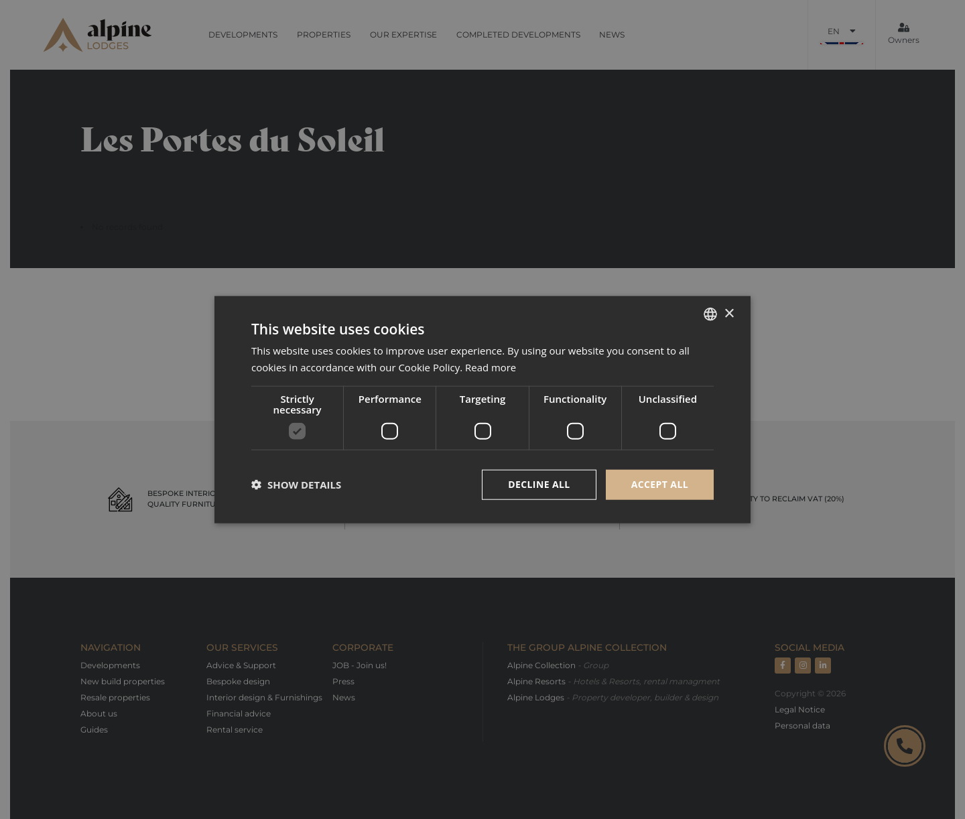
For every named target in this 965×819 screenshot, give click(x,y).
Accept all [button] (659, 484)
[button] (296, 485)
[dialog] (482, 409)
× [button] (729, 313)
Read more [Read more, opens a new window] (491, 367)
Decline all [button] (539, 484)
